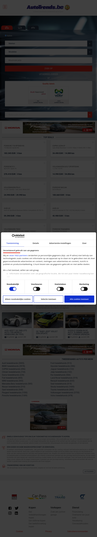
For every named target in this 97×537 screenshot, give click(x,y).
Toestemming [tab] (12, 243)
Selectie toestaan (48, 299)
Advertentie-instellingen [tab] (60, 243)
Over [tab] (84, 243)
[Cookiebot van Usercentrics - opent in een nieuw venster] (13, 236)
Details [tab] (36, 243)
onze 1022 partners (18, 255)
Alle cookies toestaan (79, 299)
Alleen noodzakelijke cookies (17, 299)
